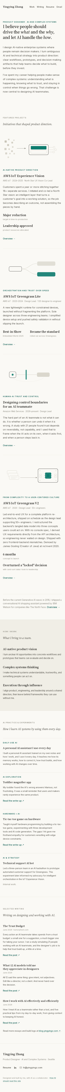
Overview (9, 239)
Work (32, 7)
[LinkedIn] (15, 1067)
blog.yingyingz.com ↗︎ (50, 1031)
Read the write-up (13, 801)
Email (59, 7)
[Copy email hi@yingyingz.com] (30, 1067)
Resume (50, 7)
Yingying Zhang (13, 7)
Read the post (11, 955)
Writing (40, 7)
